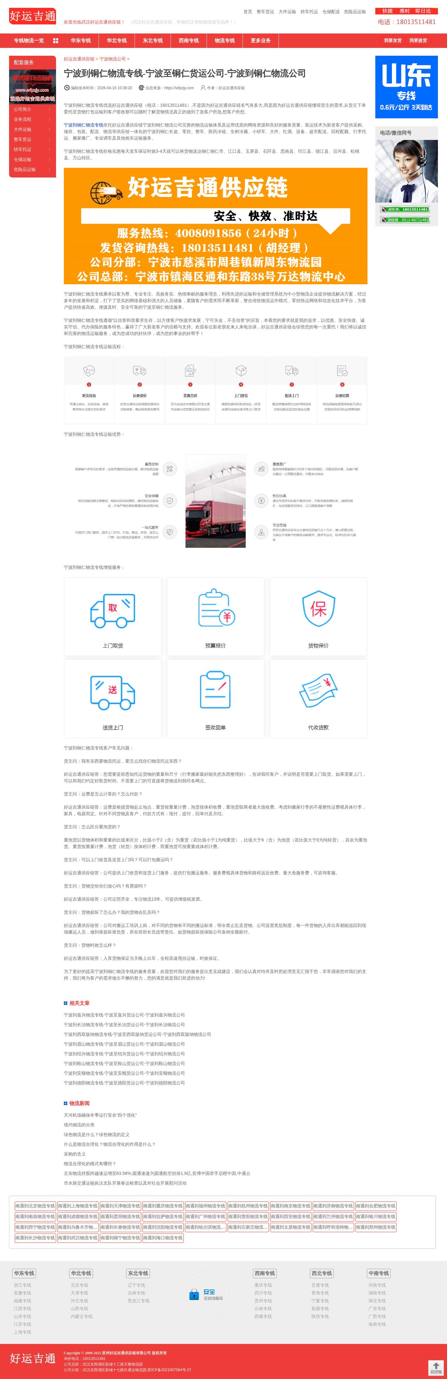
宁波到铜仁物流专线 (83, 124)
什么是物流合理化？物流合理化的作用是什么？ (110, 1144)
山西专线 (79, 1308)
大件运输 (287, 11)
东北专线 (153, 40)
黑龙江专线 (139, 1300)
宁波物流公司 (113, 58)
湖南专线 (377, 1292)
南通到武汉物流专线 (77, 1237)
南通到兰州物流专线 (333, 1216)
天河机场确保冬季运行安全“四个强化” (100, 1115)
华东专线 (81, 40)
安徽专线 (22, 1292)
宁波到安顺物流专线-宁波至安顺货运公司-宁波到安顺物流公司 (124, 1073)
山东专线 (22, 1316)
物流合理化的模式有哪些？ (90, 1163)
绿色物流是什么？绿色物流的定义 (97, 1134)
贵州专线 (263, 1300)
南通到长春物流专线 (120, 1227)
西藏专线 (263, 1316)
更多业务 (261, 40)
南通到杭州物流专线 (248, 1205)
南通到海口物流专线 (162, 1237)
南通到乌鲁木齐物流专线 (78, 1227)
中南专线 (379, 1273)
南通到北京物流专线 (35, 1205)
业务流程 (22, 119)
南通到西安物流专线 (290, 1216)
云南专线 (263, 1308)
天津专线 (79, 1292)
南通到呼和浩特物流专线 (333, 1227)
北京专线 (79, 1285)
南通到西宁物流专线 (35, 1227)
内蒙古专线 (82, 1316)
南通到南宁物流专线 (120, 1237)
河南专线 (377, 1285)
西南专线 (189, 40)
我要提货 (418, 40)
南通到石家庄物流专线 (248, 1227)
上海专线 (22, 1332)
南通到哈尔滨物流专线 (206, 1227)
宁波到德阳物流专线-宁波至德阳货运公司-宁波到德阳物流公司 (124, 1082)
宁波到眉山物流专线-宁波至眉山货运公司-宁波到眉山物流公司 (124, 1044)
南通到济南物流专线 (333, 1205)
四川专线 (263, 1292)
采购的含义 (75, 1153)
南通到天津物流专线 (120, 1205)
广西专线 (377, 1316)
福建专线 (22, 1300)
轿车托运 (309, 11)
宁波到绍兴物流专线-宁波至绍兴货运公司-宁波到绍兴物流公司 (124, 1053)
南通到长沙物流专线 (35, 1237)
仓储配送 (331, 11)
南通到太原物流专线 (290, 1227)
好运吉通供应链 (79, 58)
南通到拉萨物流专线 (162, 1216)
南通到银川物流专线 (375, 1216)
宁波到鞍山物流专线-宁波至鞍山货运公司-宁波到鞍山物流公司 (124, 1063)
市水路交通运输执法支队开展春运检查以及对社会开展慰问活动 (125, 1183)
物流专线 (225, 40)
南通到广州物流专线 (205, 1216)
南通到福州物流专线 (205, 1205)
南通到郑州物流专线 (375, 1227)
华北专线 (117, 40)
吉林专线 (136, 1292)
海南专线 (377, 1324)
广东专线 (377, 1308)
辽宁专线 (136, 1285)
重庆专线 (263, 1285)
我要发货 (393, 40)
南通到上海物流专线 (77, 1205)
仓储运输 (22, 159)
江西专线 (22, 1308)
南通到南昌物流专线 (35, 1216)
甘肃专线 (320, 1285)
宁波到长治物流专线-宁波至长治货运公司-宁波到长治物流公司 (124, 1024)
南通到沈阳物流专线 (162, 1227)
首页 (248, 11)
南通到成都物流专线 (77, 1216)
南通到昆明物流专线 (120, 1216)
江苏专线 (22, 1324)
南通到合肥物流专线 (375, 1205)
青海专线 (320, 1292)
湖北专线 (377, 1300)
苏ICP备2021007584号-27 (169, 1370)
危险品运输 (355, 11)
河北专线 (79, 1300)
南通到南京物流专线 (290, 1205)
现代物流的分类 (79, 1124)
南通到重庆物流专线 (162, 1205)
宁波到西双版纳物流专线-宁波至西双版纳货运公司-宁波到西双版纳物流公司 (137, 1034)
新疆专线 (320, 1308)
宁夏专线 (320, 1300)
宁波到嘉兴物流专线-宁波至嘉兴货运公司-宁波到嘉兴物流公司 (124, 1014)
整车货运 (265, 11)
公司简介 (22, 109)
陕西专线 (320, 1316)
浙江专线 (22, 1285)
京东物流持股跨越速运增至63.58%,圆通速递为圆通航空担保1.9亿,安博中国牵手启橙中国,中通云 (157, 1173)
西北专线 (322, 1273)
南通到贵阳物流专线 (248, 1216)
